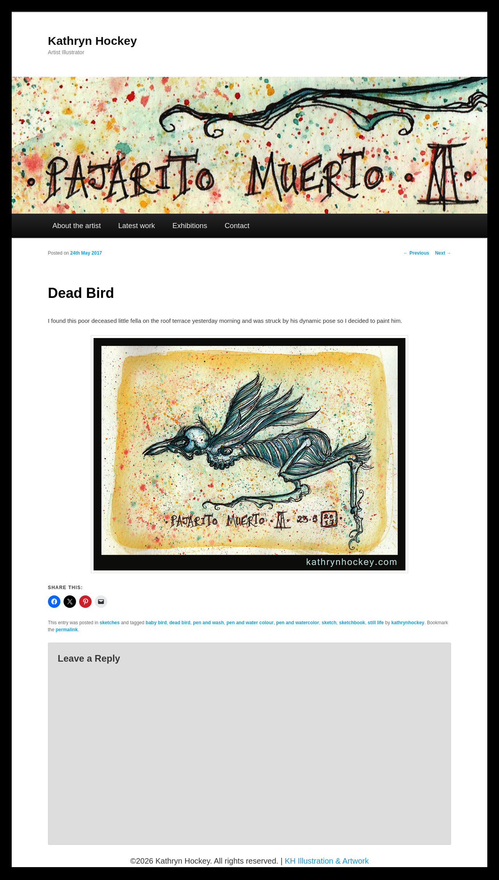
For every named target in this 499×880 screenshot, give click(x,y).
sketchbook (352, 622)
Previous (416, 253)
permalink (67, 629)
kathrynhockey (408, 622)
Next (443, 253)
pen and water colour (250, 622)
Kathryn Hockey (92, 40)
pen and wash (208, 622)
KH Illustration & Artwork (327, 861)
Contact (237, 225)
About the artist (77, 225)
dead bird (179, 622)
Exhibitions (189, 225)
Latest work (136, 225)
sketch (329, 622)
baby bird (156, 622)
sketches (109, 622)
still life (376, 622)
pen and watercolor (297, 622)
